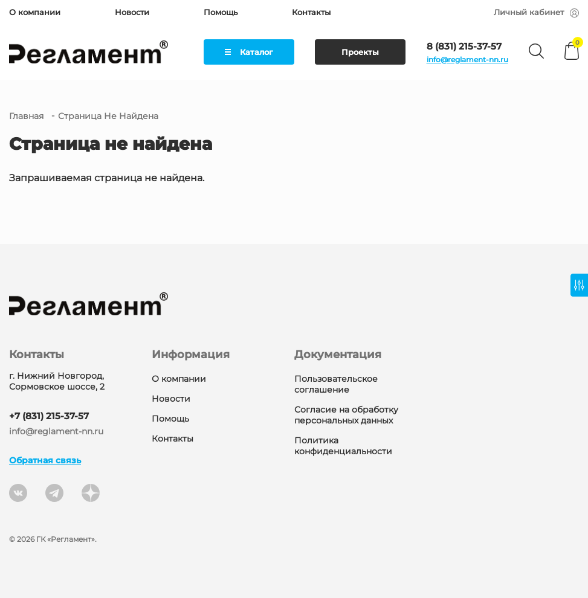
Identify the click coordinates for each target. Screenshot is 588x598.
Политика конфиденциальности (343, 446)
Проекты (360, 52)
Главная (26, 116)
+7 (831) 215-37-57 (49, 416)
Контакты (311, 12)
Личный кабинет (536, 12)
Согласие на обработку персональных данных (346, 415)
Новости (132, 12)
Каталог (249, 52)
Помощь (220, 12)
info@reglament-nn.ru (467, 59)
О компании (34, 12)
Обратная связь (45, 460)
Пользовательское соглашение (336, 384)
